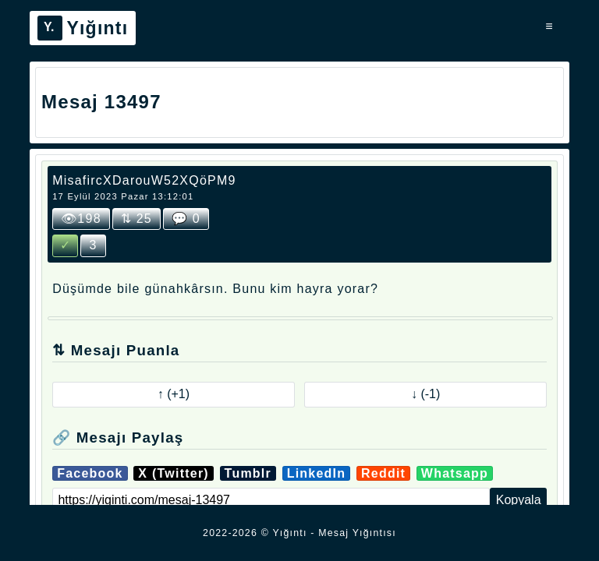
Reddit (383, 473)
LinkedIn (316, 473)
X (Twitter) (173, 473)
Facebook (90, 473)
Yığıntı (82, 28)
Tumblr (248, 473)
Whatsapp (454, 473)
